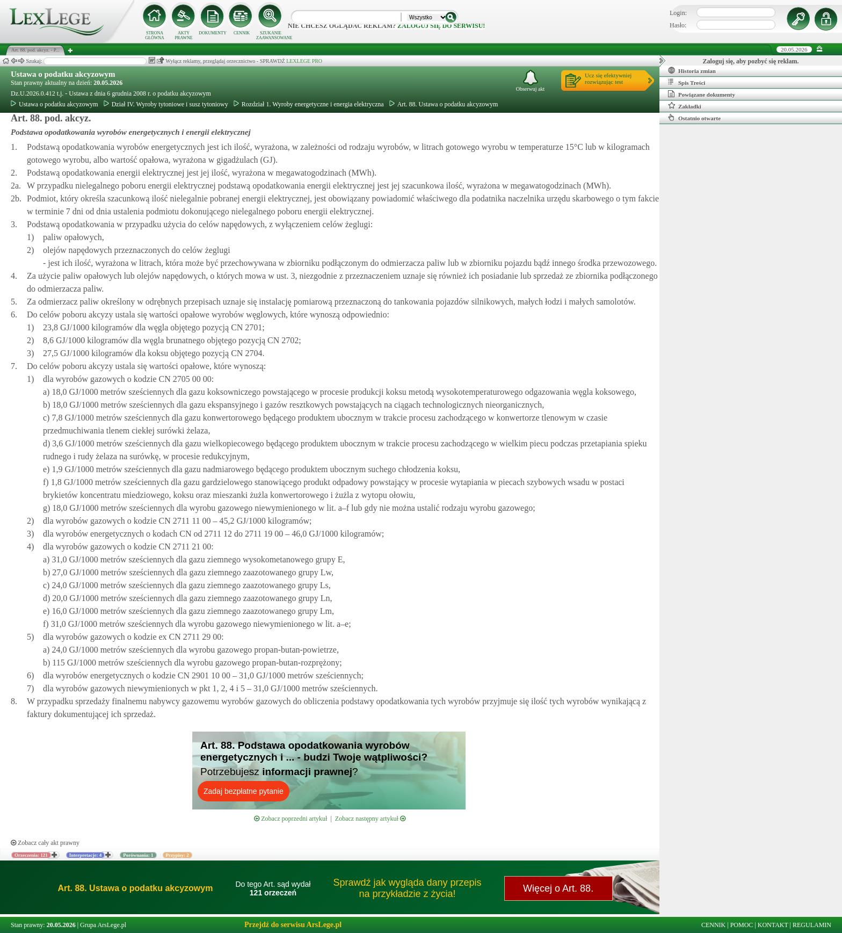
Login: (678, 13)
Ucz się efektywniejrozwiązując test (608, 78)
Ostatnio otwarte (694, 117)
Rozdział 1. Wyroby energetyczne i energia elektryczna (309, 104)
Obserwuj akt (530, 81)
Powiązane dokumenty (701, 94)
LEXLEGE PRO (304, 61)
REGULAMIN (812, 925)
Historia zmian (692, 70)
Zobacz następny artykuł (370, 818)
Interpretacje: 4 (85, 855)
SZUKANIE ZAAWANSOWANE (270, 35)
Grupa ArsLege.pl (103, 925)
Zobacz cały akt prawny (45, 843)
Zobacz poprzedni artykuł (290, 818)
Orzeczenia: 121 (31, 855)
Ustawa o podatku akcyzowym (63, 74)
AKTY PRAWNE (183, 35)
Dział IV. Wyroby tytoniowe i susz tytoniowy (166, 104)
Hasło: (678, 25)
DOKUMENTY (213, 33)
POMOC (741, 925)
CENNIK (242, 33)
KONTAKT (773, 925)
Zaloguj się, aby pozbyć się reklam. (751, 61)
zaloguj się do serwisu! (441, 26)
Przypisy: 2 (177, 855)
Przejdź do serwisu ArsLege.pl (293, 925)
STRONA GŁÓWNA (154, 35)
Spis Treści (686, 82)
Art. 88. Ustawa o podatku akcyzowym (443, 104)
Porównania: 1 (138, 855)
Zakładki (684, 106)
